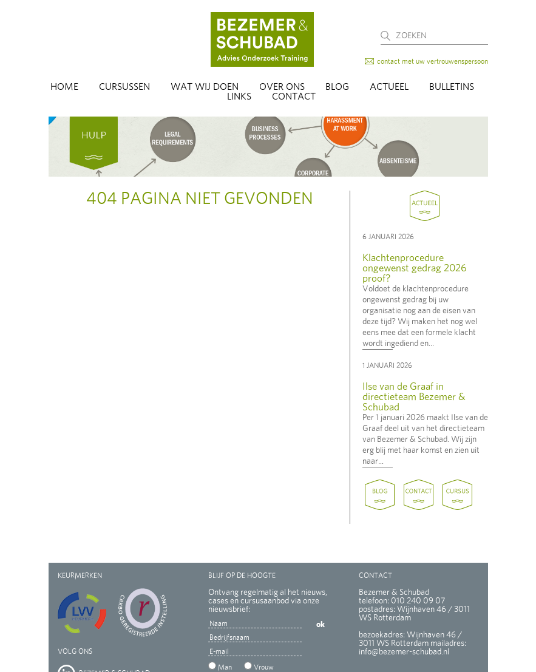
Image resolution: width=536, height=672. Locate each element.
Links (239, 96)
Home (64, 87)
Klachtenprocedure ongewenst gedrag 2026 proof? (414, 268)
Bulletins (451, 87)
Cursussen (124, 87)
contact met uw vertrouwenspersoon (432, 61)
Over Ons (282, 87)
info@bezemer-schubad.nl (404, 652)
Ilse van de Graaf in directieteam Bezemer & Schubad (414, 396)
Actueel (389, 87)
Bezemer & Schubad (262, 39)
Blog (337, 87)
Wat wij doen (205, 87)
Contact (294, 96)
